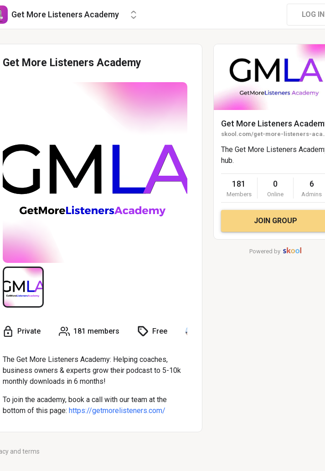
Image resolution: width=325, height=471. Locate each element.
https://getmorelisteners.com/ (117, 410)
